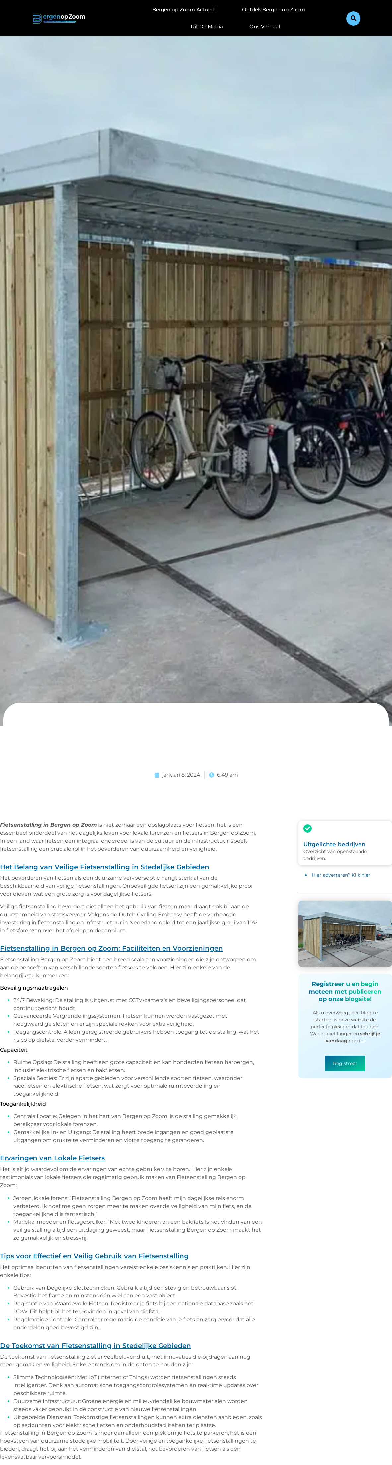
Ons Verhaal (264, 26)
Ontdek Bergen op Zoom (273, 9)
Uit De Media (207, 26)
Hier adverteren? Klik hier (341, 875)
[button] (353, 18)
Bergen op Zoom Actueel (184, 9)
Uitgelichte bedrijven (334, 844)
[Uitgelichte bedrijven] (307, 828)
